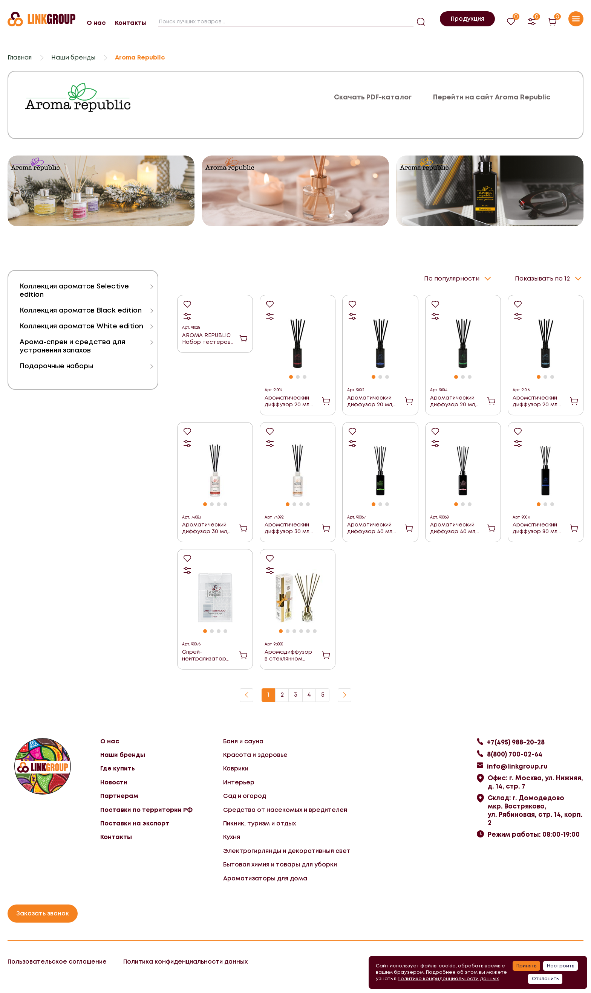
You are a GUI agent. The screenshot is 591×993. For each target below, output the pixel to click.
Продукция (467, 19)
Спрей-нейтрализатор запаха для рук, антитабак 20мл (205, 655)
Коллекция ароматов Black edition (81, 310)
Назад (246, 694)
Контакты (131, 23)
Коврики (235, 768)
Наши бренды (73, 57)
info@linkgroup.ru (517, 765)
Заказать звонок (42, 913)
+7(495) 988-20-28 (516, 741)
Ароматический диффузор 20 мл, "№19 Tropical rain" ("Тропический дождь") (537, 400)
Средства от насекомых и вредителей (285, 809)
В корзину (243, 337)
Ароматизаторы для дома (265, 878)
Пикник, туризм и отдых (259, 823)
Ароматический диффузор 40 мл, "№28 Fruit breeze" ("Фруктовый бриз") (372, 527)
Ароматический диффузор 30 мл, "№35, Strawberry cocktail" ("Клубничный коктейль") (205, 527)
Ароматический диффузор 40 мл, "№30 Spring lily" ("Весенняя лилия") (455, 527)
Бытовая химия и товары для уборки (280, 864)
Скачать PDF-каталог (373, 97)
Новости (113, 782)
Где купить (117, 768)
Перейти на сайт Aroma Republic (492, 97)
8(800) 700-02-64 (514, 753)
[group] (101, 191)
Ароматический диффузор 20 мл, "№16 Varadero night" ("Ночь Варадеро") (370, 400)
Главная (20, 57)
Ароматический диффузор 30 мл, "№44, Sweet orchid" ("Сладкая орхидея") (288, 527)
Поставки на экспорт (134, 823)
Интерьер (238, 782)
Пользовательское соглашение (57, 961)
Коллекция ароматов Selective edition (74, 290)
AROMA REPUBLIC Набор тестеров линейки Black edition (206, 338)
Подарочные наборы (56, 366)
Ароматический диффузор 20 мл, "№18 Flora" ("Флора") (453, 400)
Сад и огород (244, 795)
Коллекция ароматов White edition (81, 326)
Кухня (231, 836)
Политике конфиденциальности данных (448, 978)
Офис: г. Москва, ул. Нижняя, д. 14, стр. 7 (535, 781)
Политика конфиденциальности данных (185, 961)
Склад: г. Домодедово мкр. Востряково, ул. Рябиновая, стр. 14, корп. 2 (535, 809)
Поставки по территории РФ (146, 809)
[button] (291, 376)
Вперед (344, 694)
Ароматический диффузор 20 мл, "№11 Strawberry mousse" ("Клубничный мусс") (288, 400)
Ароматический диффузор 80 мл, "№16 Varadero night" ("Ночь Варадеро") (536, 527)
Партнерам (119, 795)
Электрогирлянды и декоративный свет (287, 850)
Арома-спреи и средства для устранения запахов (72, 345)
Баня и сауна (243, 740)
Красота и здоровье (255, 754)
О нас (96, 23)
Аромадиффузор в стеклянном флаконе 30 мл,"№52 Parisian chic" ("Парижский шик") (289, 655)
